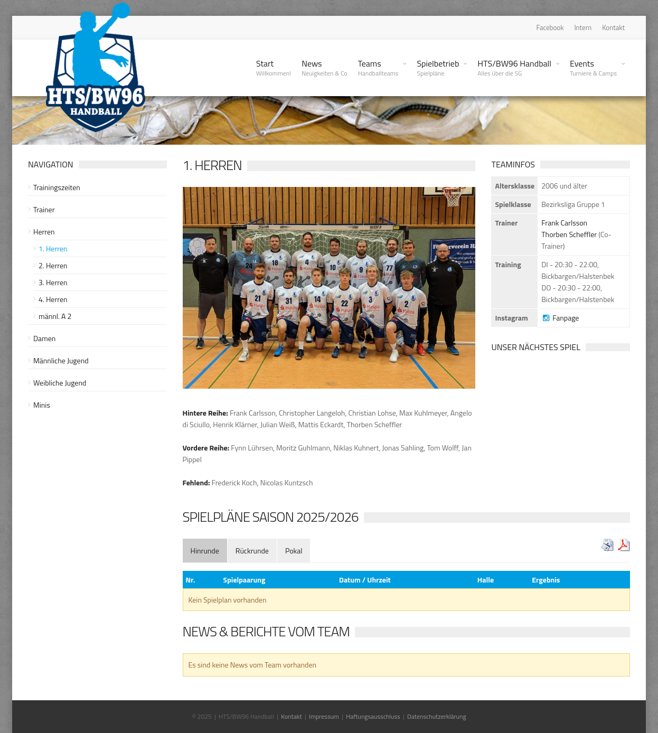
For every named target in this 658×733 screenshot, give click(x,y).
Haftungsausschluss (373, 716)
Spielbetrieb (438, 67)
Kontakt (613, 27)
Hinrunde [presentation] (205, 550)
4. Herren (53, 299)
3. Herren (53, 282)
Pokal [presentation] (294, 550)
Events (593, 67)
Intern (582, 27)
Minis (41, 404)
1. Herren (53, 248)
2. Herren (53, 265)
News (324, 67)
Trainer (44, 209)
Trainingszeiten (56, 187)
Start (273, 67)
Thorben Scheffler (569, 234)
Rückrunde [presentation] (252, 550)
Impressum (324, 716)
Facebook (550, 27)
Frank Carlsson (564, 222)
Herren (44, 231)
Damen (44, 338)
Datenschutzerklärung (436, 716)
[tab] (205, 550)
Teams (378, 67)
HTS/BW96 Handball (514, 67)
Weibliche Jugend (59, 382)
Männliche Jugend (61, 360)
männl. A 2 (55, 316)
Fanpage (560, 317)
